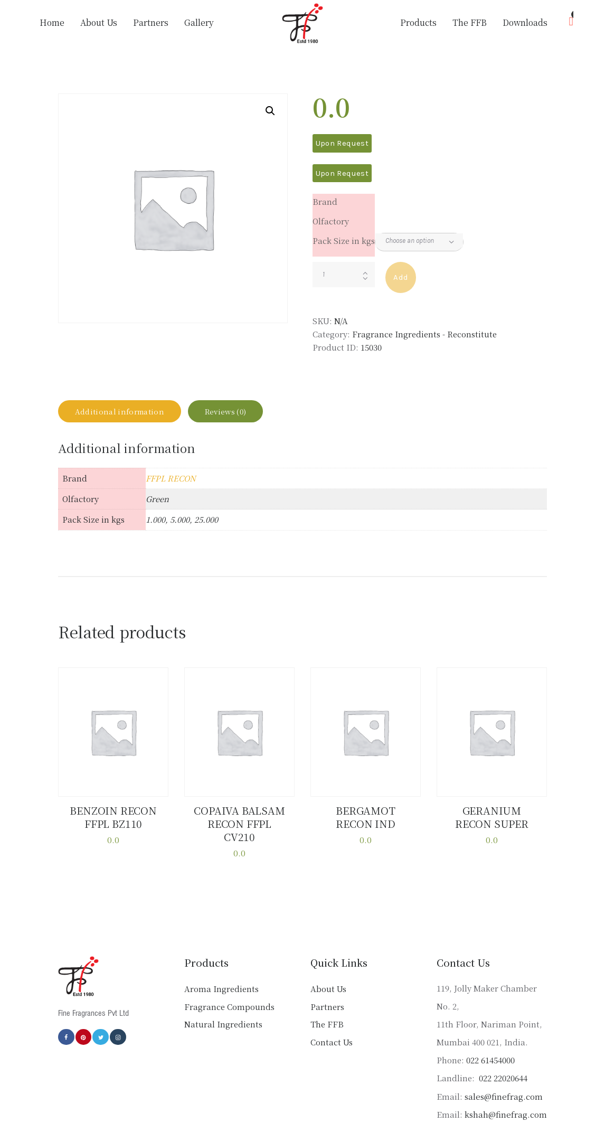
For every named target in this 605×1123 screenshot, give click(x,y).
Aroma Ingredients (221, 981)
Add (400, 277)
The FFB (327, 1016)
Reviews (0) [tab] (252, 415)
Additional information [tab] (129, 415)
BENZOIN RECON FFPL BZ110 (113, 824)
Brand (325, 201)
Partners (327, 999)
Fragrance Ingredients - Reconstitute (424, 333)
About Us (328, 981)
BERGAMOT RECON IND (366, 824)
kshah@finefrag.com (505, 1106)
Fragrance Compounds (229, 999)
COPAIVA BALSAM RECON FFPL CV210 (239, 824)
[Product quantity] (344, 274)
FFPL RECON (171, 487)
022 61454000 (490, 1052)
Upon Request (342, 143)
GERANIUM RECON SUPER (491, 824)
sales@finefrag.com (503, 1088)
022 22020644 (502, 1070)
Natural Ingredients (223, 1016)
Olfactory (331, 221)
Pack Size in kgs (344, 240)
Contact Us (331, 1034)
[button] (270, 110)
